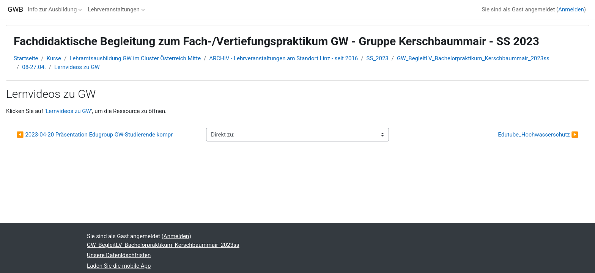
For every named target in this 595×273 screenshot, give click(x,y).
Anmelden (571, 9)
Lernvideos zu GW (77, 67)
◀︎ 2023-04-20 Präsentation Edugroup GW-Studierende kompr (95, 134)
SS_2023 (378, 58)
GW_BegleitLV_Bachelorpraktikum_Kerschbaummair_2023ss (473, 58)
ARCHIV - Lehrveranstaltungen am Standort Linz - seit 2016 (283, 58)
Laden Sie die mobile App (119, 265)
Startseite (26, 58)
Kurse (54, 58)
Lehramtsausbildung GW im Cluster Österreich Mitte (135, 58)
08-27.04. (34, 67)
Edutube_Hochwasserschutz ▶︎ (538, 134)
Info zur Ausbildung (52, 9)
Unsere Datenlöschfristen (119, 255)
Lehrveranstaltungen (113, 9)
